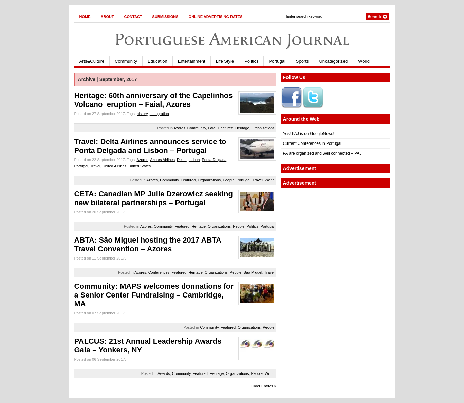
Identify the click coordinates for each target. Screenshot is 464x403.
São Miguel (252, 272)
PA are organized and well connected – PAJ (322, 153)
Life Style (225, 61)
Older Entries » (263, 386)
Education (157, 61)
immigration (159, 114)
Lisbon (194, 160)
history (142, 114)
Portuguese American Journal (232, 39)
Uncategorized (333, 61)
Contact (133, 17)
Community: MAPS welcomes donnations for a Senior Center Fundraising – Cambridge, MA (154, 295)
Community (126, 61)
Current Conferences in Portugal (312, 143)
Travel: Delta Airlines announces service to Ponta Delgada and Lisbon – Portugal (150, 146)
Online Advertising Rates (216, 17)
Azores (179, 128)
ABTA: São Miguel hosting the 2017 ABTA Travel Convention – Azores (147, 244)
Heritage (242, 128)
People (228, 180)
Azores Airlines (162, 160)
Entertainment (191, 61)
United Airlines (114, 166)
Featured (225, 128)
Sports (302, 61)
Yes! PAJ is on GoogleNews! (308, 133)
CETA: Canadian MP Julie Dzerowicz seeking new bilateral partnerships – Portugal (153, 198)
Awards (163, 373)
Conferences (158, 272)
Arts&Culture (92, 61)
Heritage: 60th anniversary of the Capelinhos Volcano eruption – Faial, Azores (153, 100)
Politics (251, 61)
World (364, 61)
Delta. (182, 160)
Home (85, 17)
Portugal (277, 61)
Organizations (263, 128)
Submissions (165, 17)
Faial (212, 128)
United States (139, 166)
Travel (95, 166)
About (107, 17)
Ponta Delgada (214, 160)
